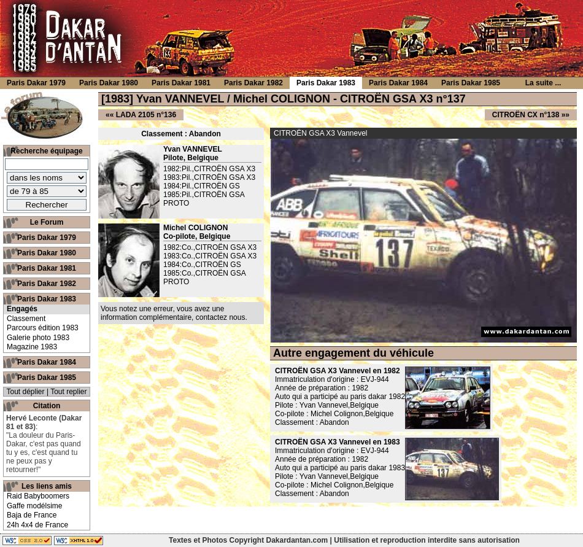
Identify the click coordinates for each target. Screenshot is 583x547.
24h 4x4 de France (37, 525)
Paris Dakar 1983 (46, 299)
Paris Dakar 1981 (46, 268)
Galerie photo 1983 (38, 337)
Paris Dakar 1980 (46, 253)
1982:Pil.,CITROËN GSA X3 (209, 169)
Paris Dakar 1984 (46, 362)
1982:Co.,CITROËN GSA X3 (210, 247)
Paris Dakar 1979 (46, 237)
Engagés (22, 309)
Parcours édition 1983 (43, 328)
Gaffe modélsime (35, 506)
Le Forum (47, 222)
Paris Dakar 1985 (46, 377)
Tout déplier (26, 391)
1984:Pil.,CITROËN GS (201, 186)
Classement (26, 318)
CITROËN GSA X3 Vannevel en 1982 (337, 371)
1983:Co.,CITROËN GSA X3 (210, 256)
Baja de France (31, 515)
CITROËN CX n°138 (526, 115)
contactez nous (220, 317)
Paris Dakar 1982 (46, 283)
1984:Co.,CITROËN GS (202, 264)
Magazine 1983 (32, 347)
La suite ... (543, 83)
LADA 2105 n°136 (146, 115)
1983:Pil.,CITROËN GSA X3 (209, 177)
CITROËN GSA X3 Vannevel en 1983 (337, 442)
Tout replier (68, 391)
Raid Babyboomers (38, 496)
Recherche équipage (46, 151)
